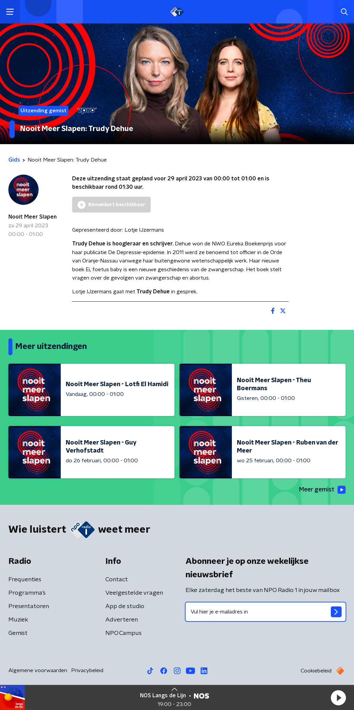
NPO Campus (123, 634)
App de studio (124, 607)
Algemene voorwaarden (37, 670)
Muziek (18, 620)
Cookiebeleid (316, 671)
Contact (116, 580)
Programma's (27, 593)
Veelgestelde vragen (134, 593)
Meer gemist (322, 490)
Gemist (18, 634)
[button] (338, 697)
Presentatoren (28, 607)
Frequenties (24, 580)
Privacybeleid (87, 670)
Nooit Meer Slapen (32, 217)
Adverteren (121, 620)
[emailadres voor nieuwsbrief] (266, 612)
